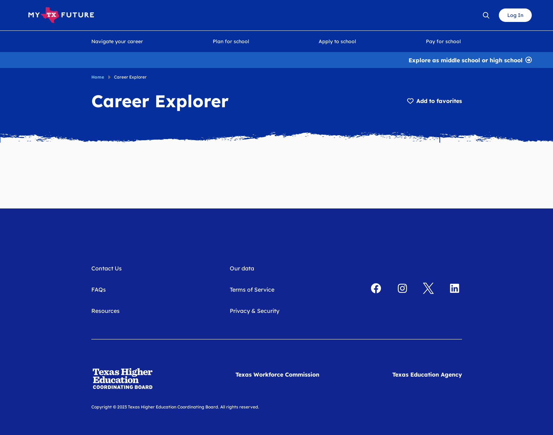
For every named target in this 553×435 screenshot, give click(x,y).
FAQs (98, 289)
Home (97, 77)
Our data (242, 268)
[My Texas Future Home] (61, 15)
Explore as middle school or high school (466, 59)
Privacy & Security (254, 310)
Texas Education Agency (427, 374)
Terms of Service (252, 289)
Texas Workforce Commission (277, 374)
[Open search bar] (486, 15)
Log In (515, 15)
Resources (105, 310)
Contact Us (106, 268)
